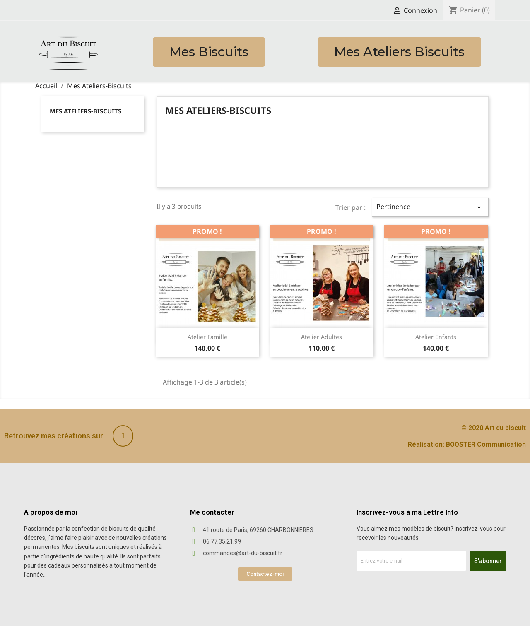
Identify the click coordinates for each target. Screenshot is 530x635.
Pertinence (430, 207)
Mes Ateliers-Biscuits (85, 111)
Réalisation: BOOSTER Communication (467, 444)
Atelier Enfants (435, 337)
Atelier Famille (207, 337)
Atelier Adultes (321, 337)
